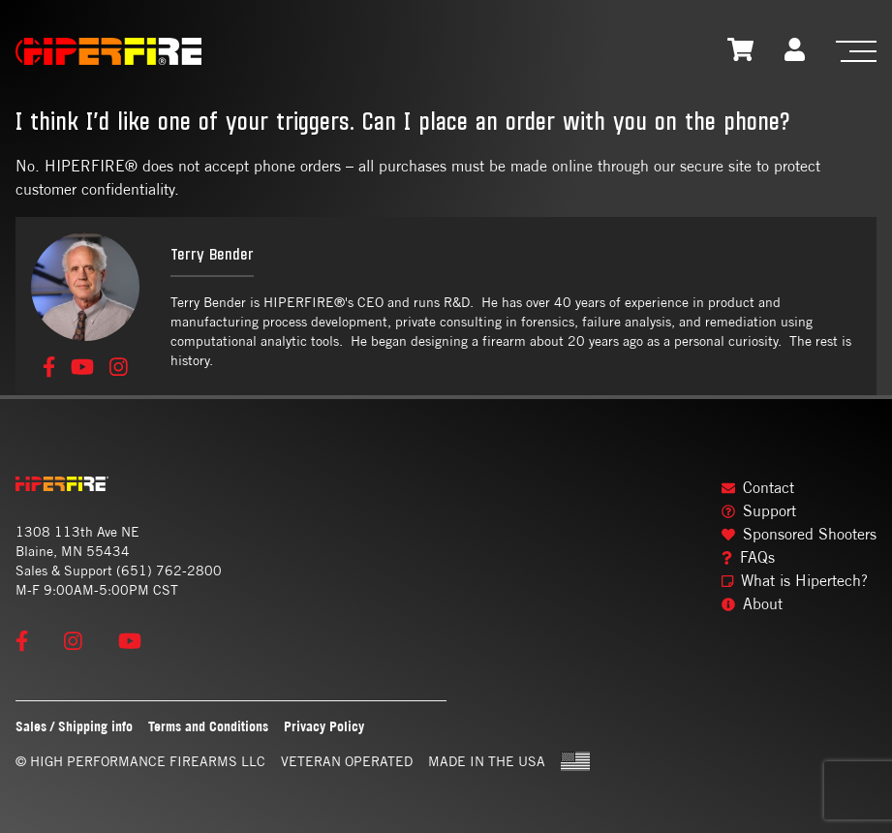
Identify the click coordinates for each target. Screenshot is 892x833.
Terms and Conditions (208, 726)
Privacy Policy (324, 726)
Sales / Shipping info (74, 726)
